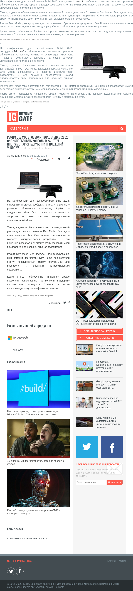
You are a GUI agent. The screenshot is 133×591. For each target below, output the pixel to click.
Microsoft (78, 1)
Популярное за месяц (99, 337)
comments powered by (27, 538)
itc (48, 39)
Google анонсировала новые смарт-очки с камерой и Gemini (109, 348)
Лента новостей (32, 148)
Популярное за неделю (99, 331)
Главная (49, 148)
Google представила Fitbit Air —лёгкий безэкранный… (108, 384)
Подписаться (114, 482)
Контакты (111, 560)
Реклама (122, 560)
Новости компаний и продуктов (29, 325)
